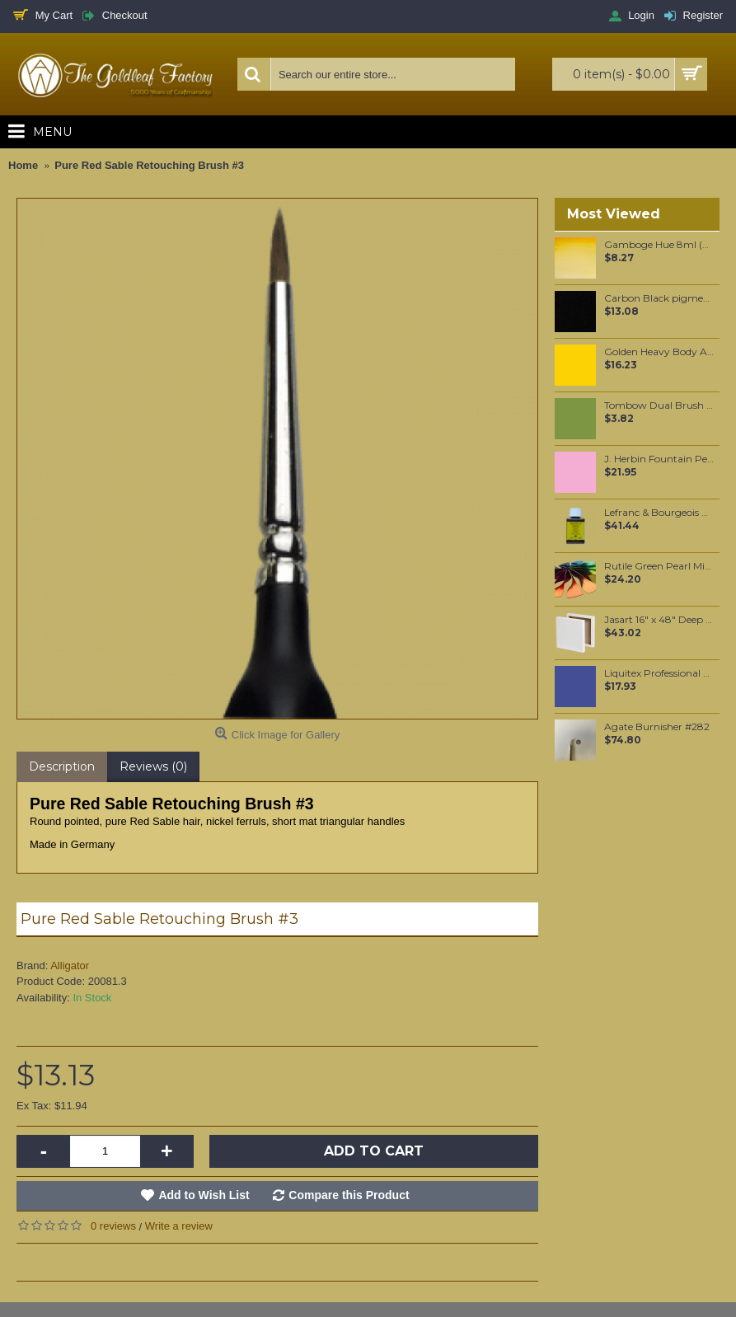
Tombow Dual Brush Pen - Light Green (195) (659, 405)
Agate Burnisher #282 (657, 727)
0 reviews (113, 1226)
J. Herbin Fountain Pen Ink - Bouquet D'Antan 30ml (659, 459)
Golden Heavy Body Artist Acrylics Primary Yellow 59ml (659, 352)
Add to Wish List (203, 1195)
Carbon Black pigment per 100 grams (659, 298)
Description (62, 766)
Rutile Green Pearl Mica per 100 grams (659, 566)
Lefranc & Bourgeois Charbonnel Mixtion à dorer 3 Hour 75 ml (659, 512)
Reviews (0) (153, 766)
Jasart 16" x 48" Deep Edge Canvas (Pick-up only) (659, 620)
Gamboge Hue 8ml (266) (659, 245)
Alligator (69, 965)
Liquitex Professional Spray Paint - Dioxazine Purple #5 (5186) (659, 673)
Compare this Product (348, 1195)
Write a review (179, 1226)
